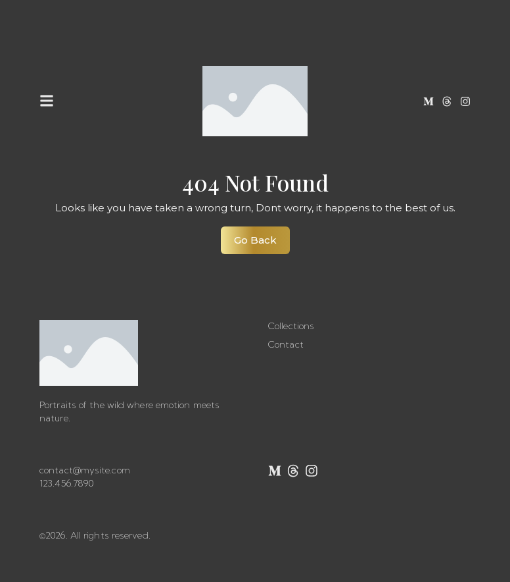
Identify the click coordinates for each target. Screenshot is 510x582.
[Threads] (447, 101)
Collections (291, 326)
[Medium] (428, 101)
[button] (46, 101)
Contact (286, 344)
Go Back (262, 236)
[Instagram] (465, 101)
